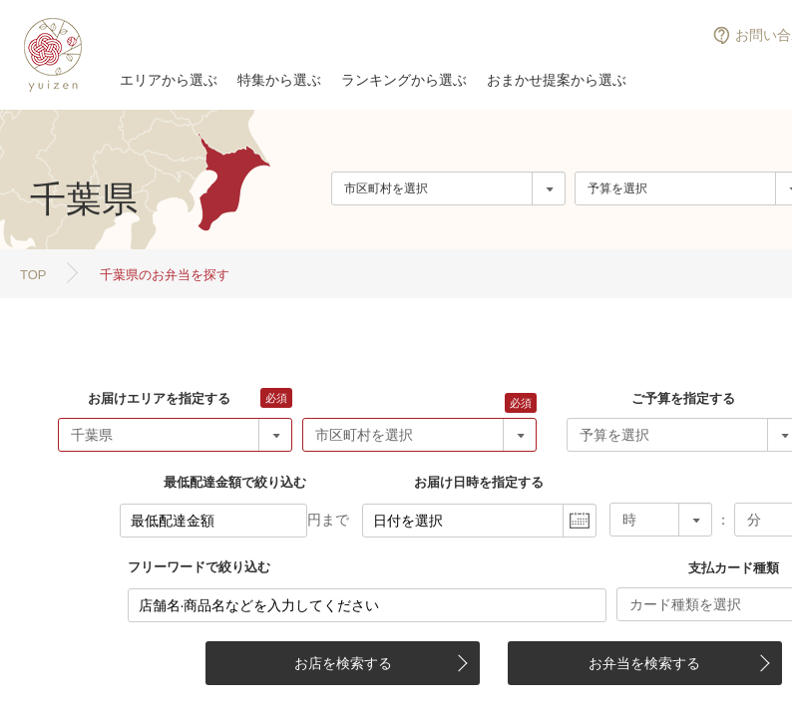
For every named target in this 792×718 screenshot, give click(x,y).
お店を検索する (343, 663)
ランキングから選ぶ (404, 80)
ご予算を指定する (683, 398)
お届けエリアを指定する (159, 398)
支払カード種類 (733, 567)
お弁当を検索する (644, 663)
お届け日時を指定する (479, 482)
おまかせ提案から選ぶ (556, 80)
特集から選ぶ (279, 80)
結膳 (50, 55)
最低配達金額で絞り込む (235, 482)
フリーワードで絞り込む (199, 566)
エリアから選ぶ (168, 80)
